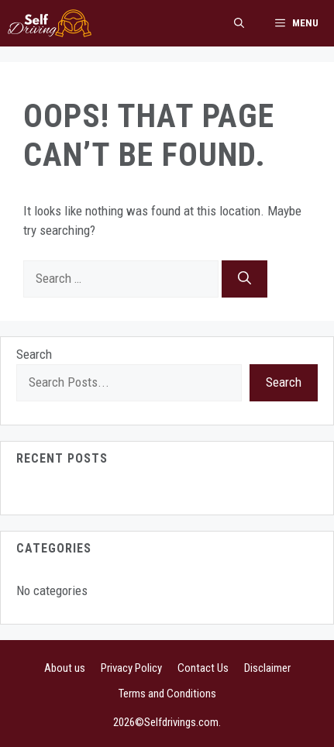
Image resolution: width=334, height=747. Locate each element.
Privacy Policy (131, 668)
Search (34, 354)
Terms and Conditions (167, 694)
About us (64, 668)
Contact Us (203, 668)
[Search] (244, 279)
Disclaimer (267, 668)
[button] (239, 23)
